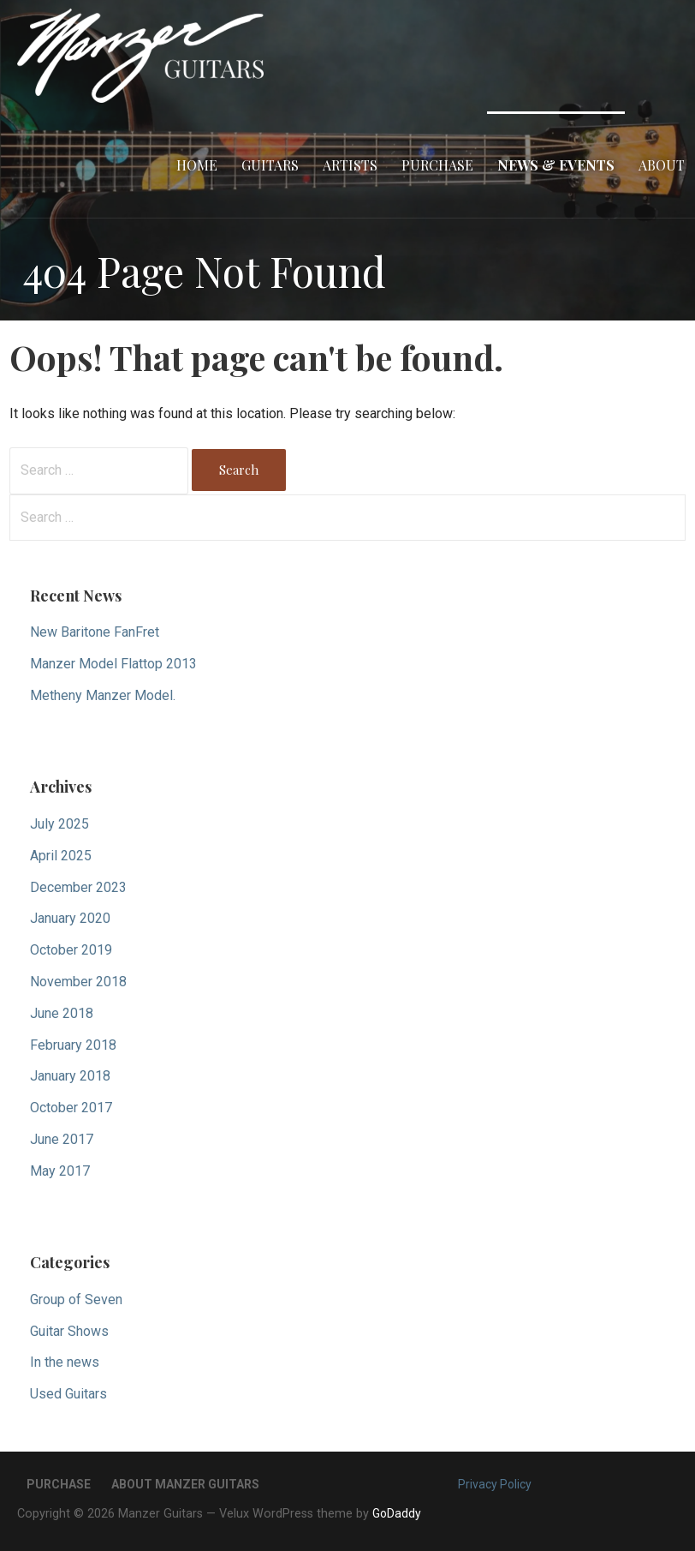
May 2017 (60, 1171)
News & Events (556, 165)
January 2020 (70, 918)
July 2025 (59, 824)
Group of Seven (76, 1299)
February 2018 (73, 1045)
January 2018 (70, 1076)
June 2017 (61, 1139)
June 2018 (61, 1013)
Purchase (437, 165)
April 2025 (61, 855)
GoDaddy (396, 1513)
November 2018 (78, 981)
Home (196, 165)
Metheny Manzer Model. (102, 695)
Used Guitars (68, 1394)
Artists (350, 165)
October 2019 (71, 950)
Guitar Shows (69, 1331)
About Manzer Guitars (185, 1484)
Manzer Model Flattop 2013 (113, 664)
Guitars (270, 165)
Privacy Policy (495, 1484)
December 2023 (78, 887)
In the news (64, 1362)
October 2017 (71, 1107)
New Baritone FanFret (94, 632)
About (662, 165)
